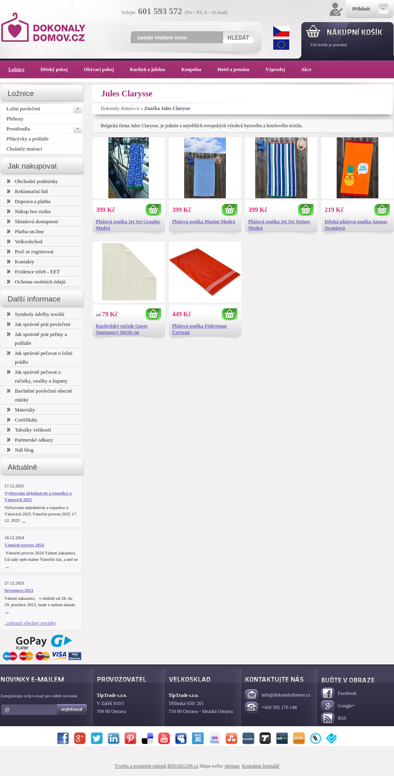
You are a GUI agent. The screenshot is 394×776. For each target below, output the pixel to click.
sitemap (232, 766)
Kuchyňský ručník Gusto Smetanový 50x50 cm (122, 329)
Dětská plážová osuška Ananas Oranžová (356, 225)
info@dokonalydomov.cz (277, 695)
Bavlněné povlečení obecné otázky (39, 395)
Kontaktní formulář (260, 766)
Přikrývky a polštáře (27, 139)
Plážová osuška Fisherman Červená (199, 329)
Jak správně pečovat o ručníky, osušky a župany (37, 376)
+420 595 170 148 (271, 708)
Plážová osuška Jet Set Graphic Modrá (128, 225)
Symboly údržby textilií (35, 314)
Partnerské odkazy (30, 440)
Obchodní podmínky (32, 181)
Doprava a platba (29, 201)
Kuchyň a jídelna (151, 69)
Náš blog (20, 450)
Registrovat (72, 710)
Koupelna (195, 69)
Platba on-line (25, 231)
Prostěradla (44, 129)
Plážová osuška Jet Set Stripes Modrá (279, 225)
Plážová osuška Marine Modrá (203, 221)
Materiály (21, 410)
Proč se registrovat (30, 251)
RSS (333, 719)
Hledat (238, 37)
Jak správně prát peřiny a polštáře (37, 338)
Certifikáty (22, 420)
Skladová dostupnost (32, 221)
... (23, 520)
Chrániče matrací (24, 149)
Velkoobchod (25, 241)
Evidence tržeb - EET (33, 272)
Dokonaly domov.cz (120, 108)
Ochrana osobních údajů (36, 282)
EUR (281, 44)
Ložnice (20, 69)
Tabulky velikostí (29, 430)
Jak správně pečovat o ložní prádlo (40, 357)
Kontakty (20, 262)
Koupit (154, 210)
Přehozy (15, 119)
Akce (307, 69)
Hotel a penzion (237, 69)
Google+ (338, 706)
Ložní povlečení (44, 109)
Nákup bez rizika (29, 211)
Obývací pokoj (103, 69)
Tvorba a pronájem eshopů (140, 766)
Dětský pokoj (58, 69)
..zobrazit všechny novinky (30, 623)
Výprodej (279, 69)
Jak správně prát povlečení (38, 324)
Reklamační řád (27, 191)
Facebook (339, 694)
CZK (281, 31)
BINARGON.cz (182, 766)
